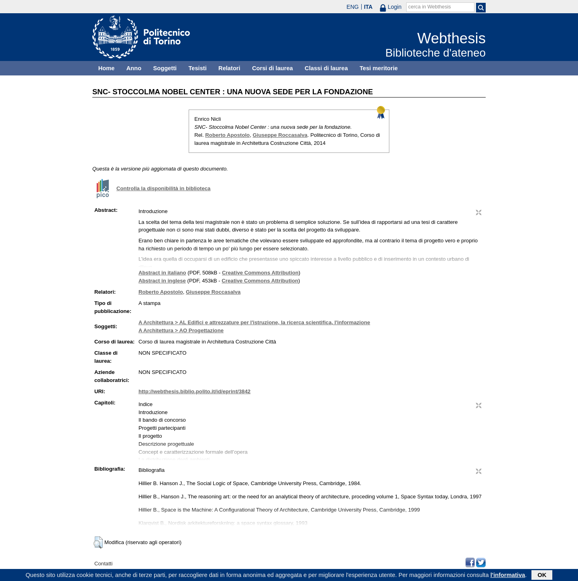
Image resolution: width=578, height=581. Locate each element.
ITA (368, 7)
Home (106, 68)
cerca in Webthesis (429, 7)
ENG (352, 7)
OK (541, 576)
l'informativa (507, 576)
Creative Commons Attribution (260, 273)
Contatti (103, 564)
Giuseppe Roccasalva (280, 135)
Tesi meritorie (379, 68)
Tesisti (197, 68)
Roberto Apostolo (227, 135)
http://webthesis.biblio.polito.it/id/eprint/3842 (194, 391)
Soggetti (165, 68)
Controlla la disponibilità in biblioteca (163, 188)
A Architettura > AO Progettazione (181, 330)
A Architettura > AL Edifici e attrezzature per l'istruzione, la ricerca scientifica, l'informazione (254, 322)
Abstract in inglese (162, 281)
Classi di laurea (326, 68)
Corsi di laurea (272, 68)
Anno (133, 68)
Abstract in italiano (162, 273)
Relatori (229, 68)
